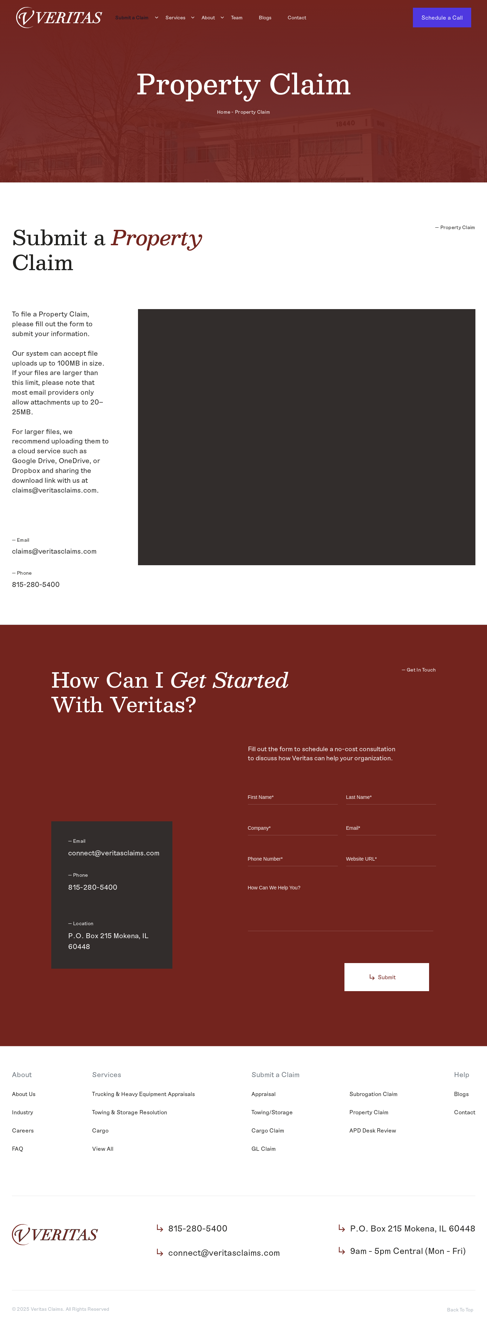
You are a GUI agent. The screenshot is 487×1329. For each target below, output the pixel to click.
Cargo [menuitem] (100, 1131)
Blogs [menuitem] (461, 1094)
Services (175, 17)
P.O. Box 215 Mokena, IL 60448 (108, 941)
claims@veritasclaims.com (54, 551)
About (208, 17)
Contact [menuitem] (464, 1112)
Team (237, 17)
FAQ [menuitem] (17, 1149)
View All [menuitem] (102, 1149)
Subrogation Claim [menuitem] (373, 1094)
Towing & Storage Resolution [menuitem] (129, 1112)
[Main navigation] (257, 17)
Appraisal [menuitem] (263, 1094)
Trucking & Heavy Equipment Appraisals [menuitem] (143, 1094)
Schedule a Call (442, 17)
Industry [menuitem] (22, 1112)
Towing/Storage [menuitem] (272, 1112)
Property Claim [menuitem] (368, 1112)
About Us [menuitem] (23, 1094)
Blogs (265, 17)
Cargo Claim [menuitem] (267, 1131)
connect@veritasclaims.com (113, 853)
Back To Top (460, 1310)
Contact (297, 17)
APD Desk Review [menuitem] (372, 1131)
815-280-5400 (36, 584)
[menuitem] (134, 17)
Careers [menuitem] (23, 1131)
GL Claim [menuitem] (263, 1149)
